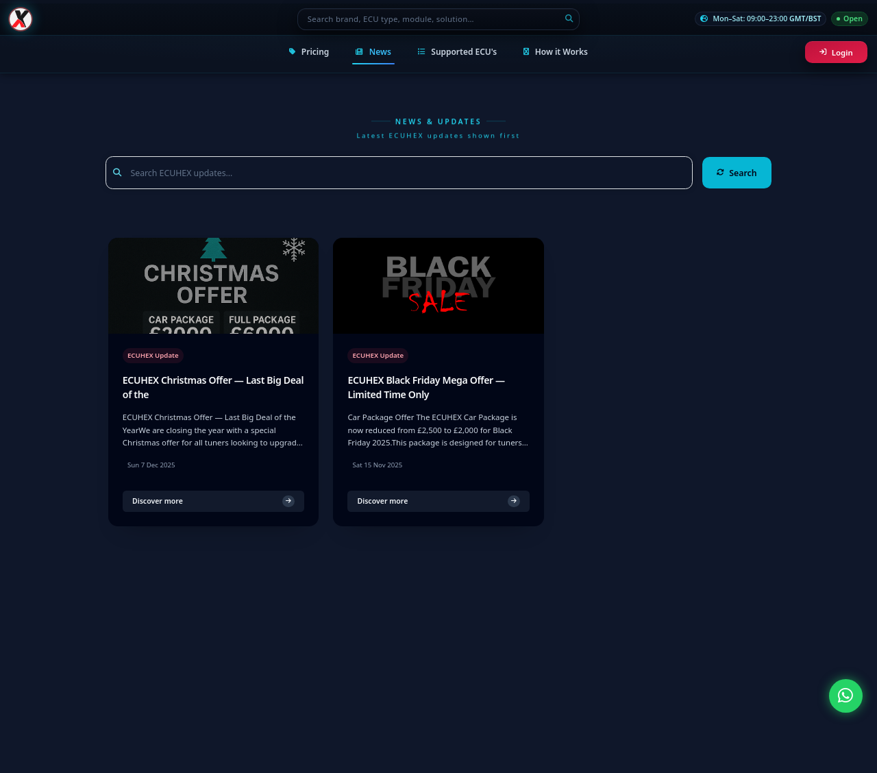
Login (836, 52)
